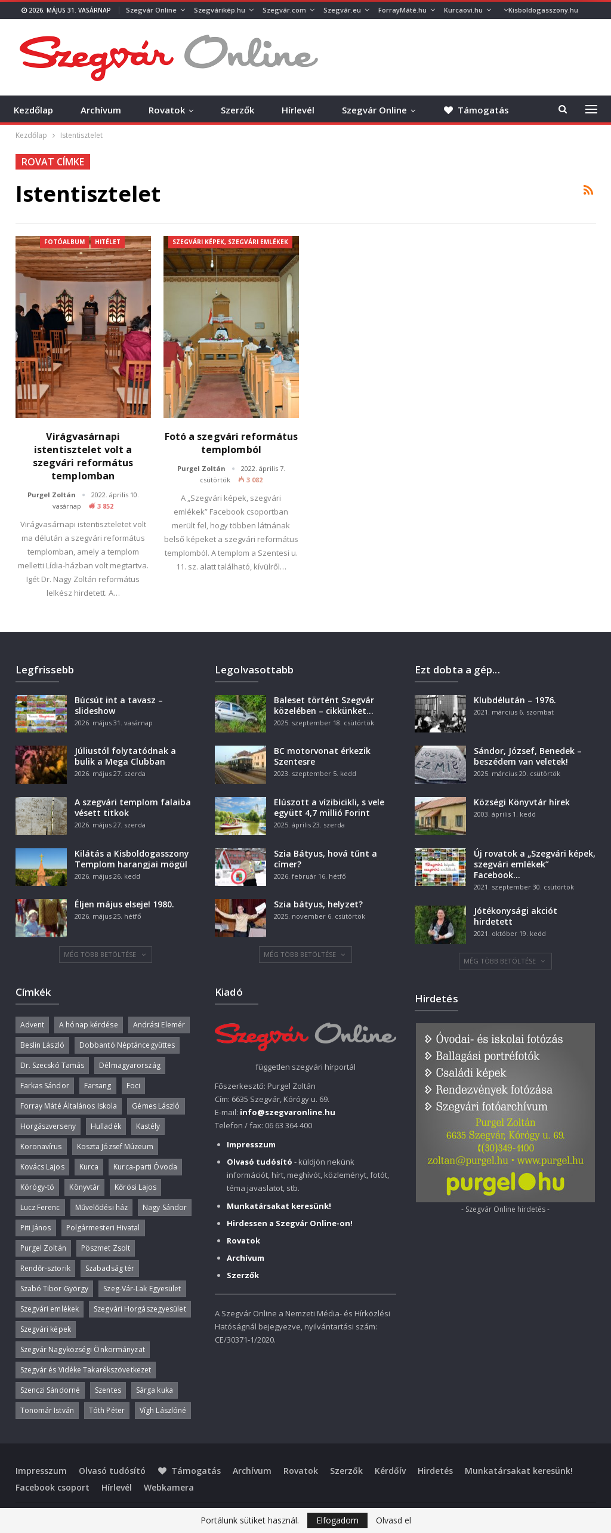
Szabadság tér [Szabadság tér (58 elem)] (109, 1268)
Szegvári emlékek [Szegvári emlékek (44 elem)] (49, 1309)
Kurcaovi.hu (463, 9)
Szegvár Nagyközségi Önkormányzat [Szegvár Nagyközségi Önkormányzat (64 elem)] (82, 1349)
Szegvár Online (151, 9)
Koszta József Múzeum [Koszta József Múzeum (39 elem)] (115, 1146)
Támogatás (189, 1470)
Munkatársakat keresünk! (519, 1470)
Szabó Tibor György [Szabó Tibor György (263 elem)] (54, 1288)
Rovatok (167, 110)
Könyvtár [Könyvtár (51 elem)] (84, 1187)
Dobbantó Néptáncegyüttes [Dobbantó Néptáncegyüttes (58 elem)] (127, 1045)
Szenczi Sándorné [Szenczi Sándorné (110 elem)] (50, 1390)
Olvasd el (393, 1520)
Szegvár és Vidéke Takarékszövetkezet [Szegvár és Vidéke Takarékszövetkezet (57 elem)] (86, 1370)
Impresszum (41, 1470)
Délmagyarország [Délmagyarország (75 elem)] (130, 1065)
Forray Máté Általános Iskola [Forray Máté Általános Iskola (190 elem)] (69, 1106)
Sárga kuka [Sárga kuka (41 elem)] (154, 1390)
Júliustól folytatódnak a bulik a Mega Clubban (125, 756)
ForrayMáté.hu (402, 9)
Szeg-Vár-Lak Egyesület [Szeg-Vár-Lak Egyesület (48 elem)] (142, 1288)
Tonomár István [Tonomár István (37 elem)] (47, 1410)
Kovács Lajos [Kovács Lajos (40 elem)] (42, 1167)
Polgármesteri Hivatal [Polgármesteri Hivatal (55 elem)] (103, 1228)
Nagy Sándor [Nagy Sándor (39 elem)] (165, 1207)
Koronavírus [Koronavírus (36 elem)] (41, 1146)
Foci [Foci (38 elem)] (133, 1086)
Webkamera (169, 1487)
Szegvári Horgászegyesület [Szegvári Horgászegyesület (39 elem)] (140, 1309)
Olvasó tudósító (112, 1470)
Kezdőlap (33, 110)
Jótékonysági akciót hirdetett (515, 916)
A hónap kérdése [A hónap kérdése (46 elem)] (88, 1025)
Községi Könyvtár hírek (522, 802)
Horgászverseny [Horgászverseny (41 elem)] (48, 1126)
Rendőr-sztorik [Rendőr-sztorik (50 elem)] (45, 1268)
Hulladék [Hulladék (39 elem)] (106, 1126)
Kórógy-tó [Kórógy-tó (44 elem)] (37, 1187)
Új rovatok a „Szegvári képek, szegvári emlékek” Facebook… (534, 864)
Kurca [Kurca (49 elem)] (89, 1167)
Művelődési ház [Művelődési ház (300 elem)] (101, 1207)
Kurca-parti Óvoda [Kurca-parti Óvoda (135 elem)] (145, 1167)
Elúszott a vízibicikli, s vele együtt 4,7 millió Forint (329, 807)
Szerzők (237, 110)
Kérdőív (390, 1470)
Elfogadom (337, 1520)
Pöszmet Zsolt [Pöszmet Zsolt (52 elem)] (105, 1248)
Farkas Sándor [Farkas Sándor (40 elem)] (44, 1086)
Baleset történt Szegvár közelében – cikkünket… (324, 705)
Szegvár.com (284, 9)
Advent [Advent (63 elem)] (32, 1025)
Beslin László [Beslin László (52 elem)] (42, 1045)
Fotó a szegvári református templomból (231, 443)
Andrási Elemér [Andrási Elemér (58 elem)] (159, 1025)
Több (513, 9)
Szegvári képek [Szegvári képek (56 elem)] (45, 1329)
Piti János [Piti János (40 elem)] (35, 1228)
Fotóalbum (64, 242)
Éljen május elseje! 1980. (124, 904)
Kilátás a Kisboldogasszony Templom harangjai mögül (132, 859)
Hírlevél (298, 110)
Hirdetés (435, 1470)
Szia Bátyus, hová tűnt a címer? (325, 859)
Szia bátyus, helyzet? (318, 904)
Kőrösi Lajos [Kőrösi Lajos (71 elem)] (135, 1187)
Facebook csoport (53, 1487)
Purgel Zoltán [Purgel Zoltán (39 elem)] (43, 1248)
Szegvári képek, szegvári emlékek (230, 242)
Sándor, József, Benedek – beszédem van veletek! (528, 756)
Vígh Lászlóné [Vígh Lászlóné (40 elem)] (163, 1410)
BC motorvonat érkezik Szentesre (322, 756)
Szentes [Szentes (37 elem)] (108, 1390)
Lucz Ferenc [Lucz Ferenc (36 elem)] (40, 1207)
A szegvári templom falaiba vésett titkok (133, 807)
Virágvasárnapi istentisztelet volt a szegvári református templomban (83, 456)
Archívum (101, 110)
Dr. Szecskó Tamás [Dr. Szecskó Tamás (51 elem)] (52, 1065)
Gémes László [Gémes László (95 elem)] (156, 1106)
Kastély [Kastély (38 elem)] (148, 1126)
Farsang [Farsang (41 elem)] (98, 1086)
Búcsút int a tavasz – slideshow (119, 705)
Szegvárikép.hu (219, 9)
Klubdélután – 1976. (515, 700)
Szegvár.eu (342, 9)
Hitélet (108, 242)
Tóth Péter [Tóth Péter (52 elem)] (107, 1410)
